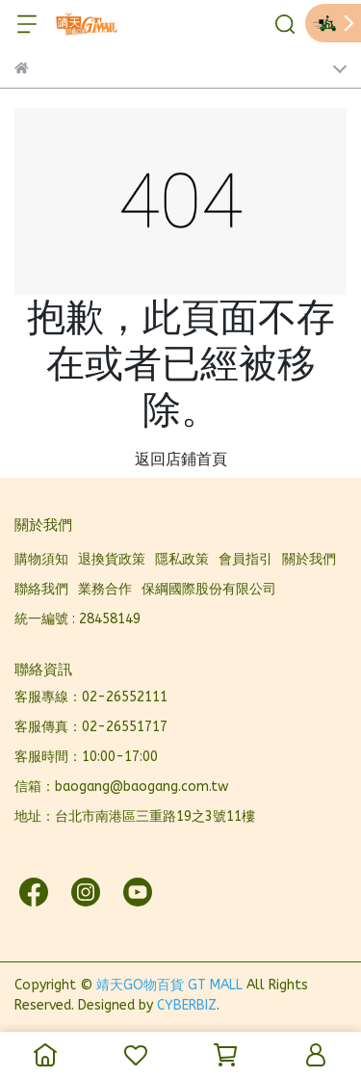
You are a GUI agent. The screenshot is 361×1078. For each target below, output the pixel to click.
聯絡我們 (41, 589)
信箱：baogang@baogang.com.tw (121, 786)
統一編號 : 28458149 (77, 619)
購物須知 (41, 559)
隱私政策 (182, 559)
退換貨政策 (111, 559)
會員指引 (245, 559)
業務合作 (105, 589)
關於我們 (309, 559)
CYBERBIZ (187, 1005)
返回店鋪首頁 (181, 459)
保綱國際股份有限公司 (209, 589)
